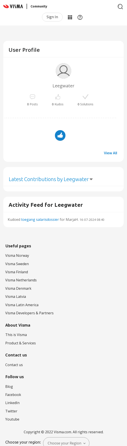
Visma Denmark (18, 288)
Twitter (11, 411)
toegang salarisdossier (40, 219)
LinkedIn (12, 402)
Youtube (12, 419)
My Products (70, 17)
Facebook (13, 394)
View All (110, 153)
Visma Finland (16, 272)
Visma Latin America (21, 304)
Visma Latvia (15, 296)
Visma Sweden (17, 263)
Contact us (14, 364)
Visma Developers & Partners (29, 313)
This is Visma (16, 334)
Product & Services (20, 343)
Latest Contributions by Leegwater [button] (49, 179)
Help (80, 17)
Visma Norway (17, 255)
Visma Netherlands (21, 280)
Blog (9, 386)
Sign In (52, 16)
